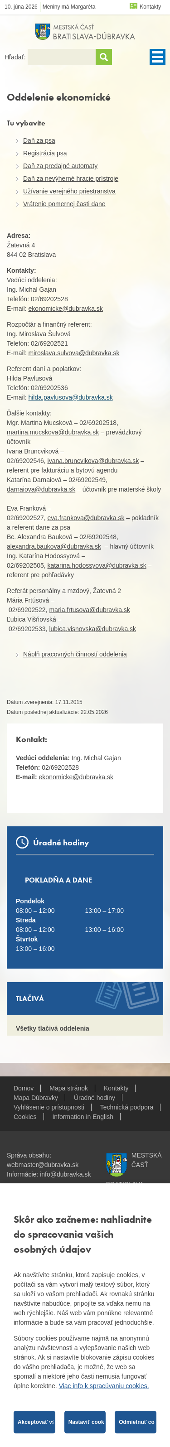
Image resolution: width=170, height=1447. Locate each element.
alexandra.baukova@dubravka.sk (54, 546)
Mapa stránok (68, 1088)
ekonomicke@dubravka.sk (65, 308)
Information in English (82, 1116)
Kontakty (150, 7)
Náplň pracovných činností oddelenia (75, 654)
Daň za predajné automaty (60, 165)
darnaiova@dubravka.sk (41, 489)
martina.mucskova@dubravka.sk (53, 432)
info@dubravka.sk (65, 1174)
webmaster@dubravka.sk (42, 1164)
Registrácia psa (45, 153)
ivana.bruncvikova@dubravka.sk (93, 460)
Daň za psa (39, 140)
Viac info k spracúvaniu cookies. (104, 1385)
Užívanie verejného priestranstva (69, 191)
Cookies (25, 1116)
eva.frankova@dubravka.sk (86, 517)
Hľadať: (16, 57)
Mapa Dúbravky (36, 1097)
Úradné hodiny (94, 1097)
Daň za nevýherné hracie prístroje (70, 178)
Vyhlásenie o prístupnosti (49, 1107)
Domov (24, 1088)
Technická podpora (127, 1107)
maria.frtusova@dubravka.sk (89, 609)
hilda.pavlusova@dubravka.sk (70, 397)
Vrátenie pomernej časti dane (64, 203)
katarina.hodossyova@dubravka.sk (97, 565)
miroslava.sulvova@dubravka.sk (73, 353)
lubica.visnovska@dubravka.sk (92, 628)
